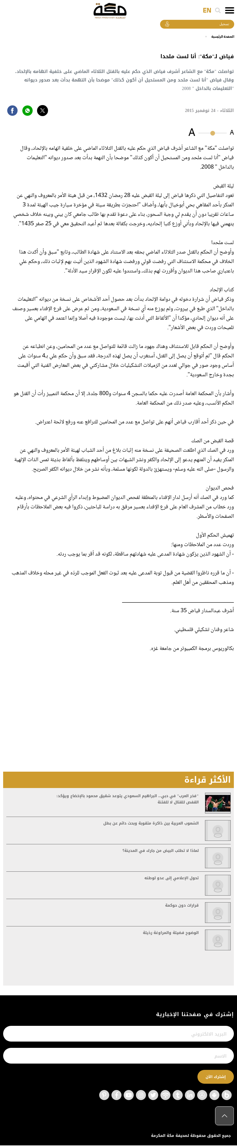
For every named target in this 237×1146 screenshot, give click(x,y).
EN (207, 11)
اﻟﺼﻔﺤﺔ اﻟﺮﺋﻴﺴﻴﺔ (220, 37)
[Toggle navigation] (229, 10)
